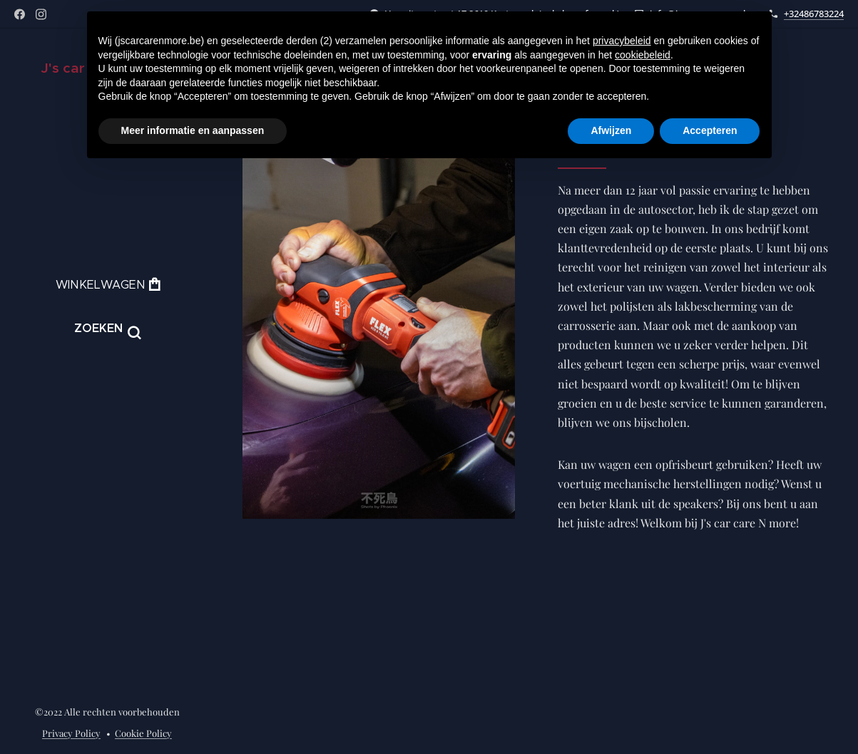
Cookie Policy (143, 733)
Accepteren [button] (710, 130)
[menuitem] (107, 387)
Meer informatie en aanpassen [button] (193, 130)
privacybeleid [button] (622, 40)
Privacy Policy (71, 733)
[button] (107, 328)
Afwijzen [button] (611, 130)
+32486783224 (814, 13)
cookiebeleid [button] (642, 55)
